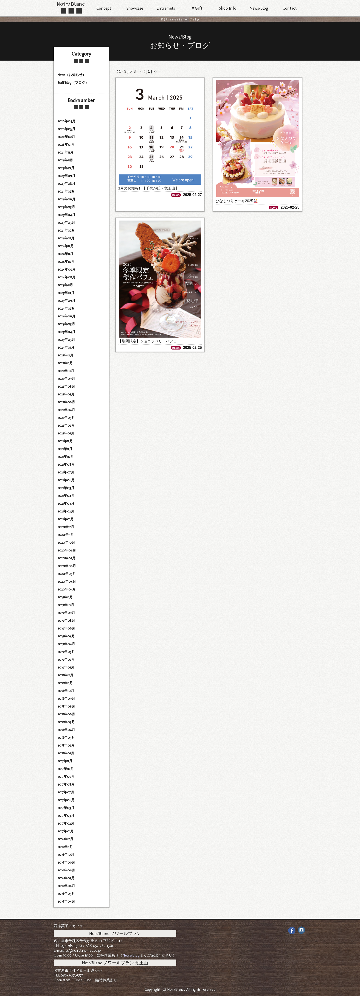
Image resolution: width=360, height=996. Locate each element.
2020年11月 (66, 535)
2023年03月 (66, 340)
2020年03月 (67, 589)
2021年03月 (66, 503)
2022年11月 (65, 363)
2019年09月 (66, 613)
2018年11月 (65, 683)
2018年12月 (65, 675)
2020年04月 (67, 581)
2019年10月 (66, 605)
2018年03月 (66, 738)
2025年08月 (66, 184)
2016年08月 (66, 870)
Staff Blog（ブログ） (73, 83)
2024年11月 (65, 254)
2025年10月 (66, 168)
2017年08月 (66, 784)
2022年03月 (66, 418)
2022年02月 (66, 425)
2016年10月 (66, 855)
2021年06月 (66, 480)
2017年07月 (66, 792)
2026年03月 (66, 129)
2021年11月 (65, 449)
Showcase (135, 8)
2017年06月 (66, 800)
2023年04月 (66, 332)
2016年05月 (66, 894)
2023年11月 (65, 285)
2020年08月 (67, 550)
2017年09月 (66, 777)
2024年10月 (66, 262)
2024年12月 (66, 246)
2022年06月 (66, 402)
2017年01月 (66, 831)
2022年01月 (66, 433)
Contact (290, 8)
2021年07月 (66, 472)
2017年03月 (66, 816)
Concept (103, 8)
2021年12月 (65, 441)
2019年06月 (66, 628)
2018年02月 (66, 745)
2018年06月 (66, 714)
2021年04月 (66, 496)
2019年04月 (66, 644)
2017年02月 (66, 823)
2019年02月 (66, 659)
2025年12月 (65, 152)
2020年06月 (67, 566)
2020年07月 (67, 558)
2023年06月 (66, 316)
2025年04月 (66, 215)
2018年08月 (66, 706)
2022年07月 (66, 394)
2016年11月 (65, 847)
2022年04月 (66, 410)
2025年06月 (66, 199)
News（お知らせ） (72, 75)
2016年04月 (66, 901)
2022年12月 (65, 355)
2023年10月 (66, 293)
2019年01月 (66, 667)
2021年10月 (66, 457)
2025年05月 (66, 207)
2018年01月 (66, 753)
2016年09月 (66, 862)
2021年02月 (66, 511)
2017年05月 (66, 808)
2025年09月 (66, 176)
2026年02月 (66, 137)
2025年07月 (66, 191)
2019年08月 (66, 620)
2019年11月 (65, 597)
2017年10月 (66, 769)
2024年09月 (67, 269)
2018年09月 (66, 699)
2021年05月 (66, 488)
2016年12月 (65, 839)
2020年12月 (66, 527)
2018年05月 (66, 722)
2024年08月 (67, 277)
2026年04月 (67, 121)
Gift (196, 8)
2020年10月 (66, 542)
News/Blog (259, 8)
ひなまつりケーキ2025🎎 (237, 201)
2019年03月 (66, 652)
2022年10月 (66, 371)
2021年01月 (66, 519)
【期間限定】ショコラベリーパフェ (147, 341)
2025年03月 (66, 223)
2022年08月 (66, 386)
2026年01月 (66, 145)
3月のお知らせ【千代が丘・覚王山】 (148, 188)
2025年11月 (65, 160)
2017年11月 (65, 761)
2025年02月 (66, 230)
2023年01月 (66, 347)
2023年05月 (66, 324)
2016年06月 (66, 886)
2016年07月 (66, 878)
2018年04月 (66, 730)
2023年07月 (66, 308)
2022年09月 (66, 379)
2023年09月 (66, 301)
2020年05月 (67, 574)
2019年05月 (66, 636)
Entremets (166, 8)
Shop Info (227, 8)
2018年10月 (66, 691)
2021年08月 (66, 464)
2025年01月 (66, 238)
